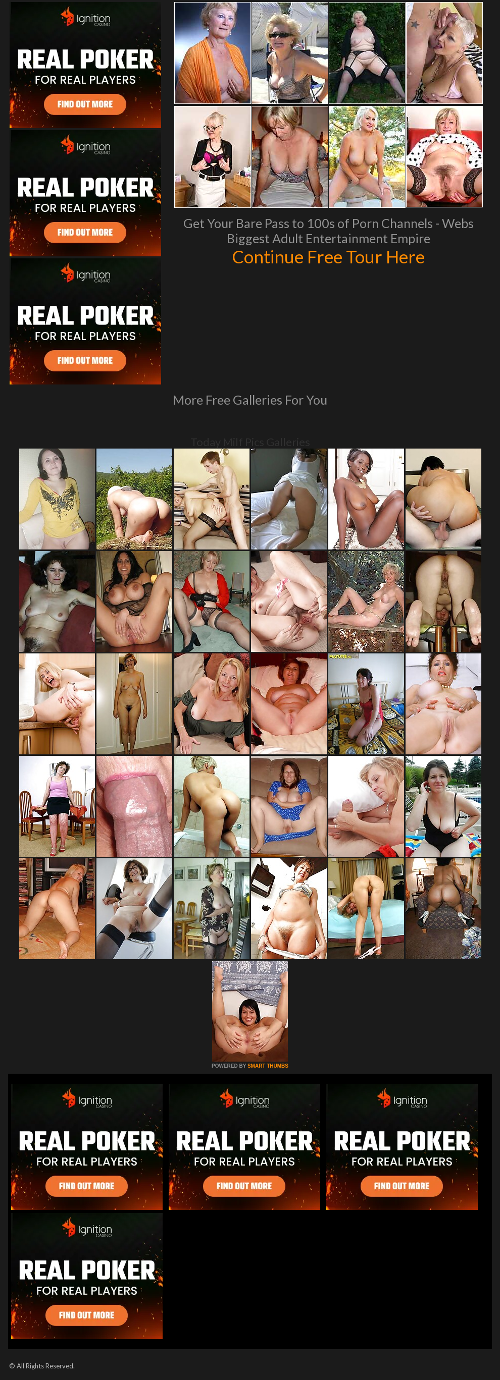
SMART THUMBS (267, 1066)
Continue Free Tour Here (328, 256)
